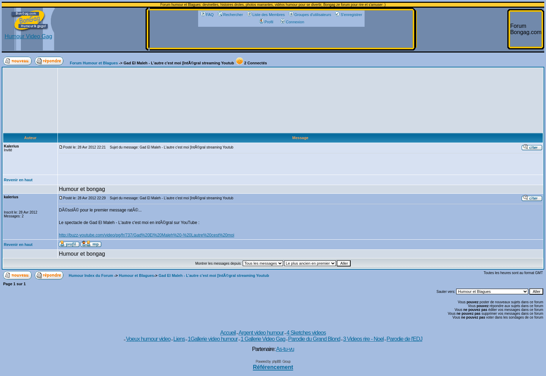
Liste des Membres (266, 15)
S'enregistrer (348, 15)
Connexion (292, 22)
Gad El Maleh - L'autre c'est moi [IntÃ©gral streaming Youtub (213, 275)
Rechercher (230, 15)
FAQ (207, 15)
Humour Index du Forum (91, 275)
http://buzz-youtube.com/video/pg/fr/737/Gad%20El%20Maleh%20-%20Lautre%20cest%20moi (146, 235)
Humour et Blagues (136, 275)
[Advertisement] (281, 37)
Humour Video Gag (28, 34)
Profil (266, 22)
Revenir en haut (18, 180)
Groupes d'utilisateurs (310, 15)
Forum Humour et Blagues (94, 63)
